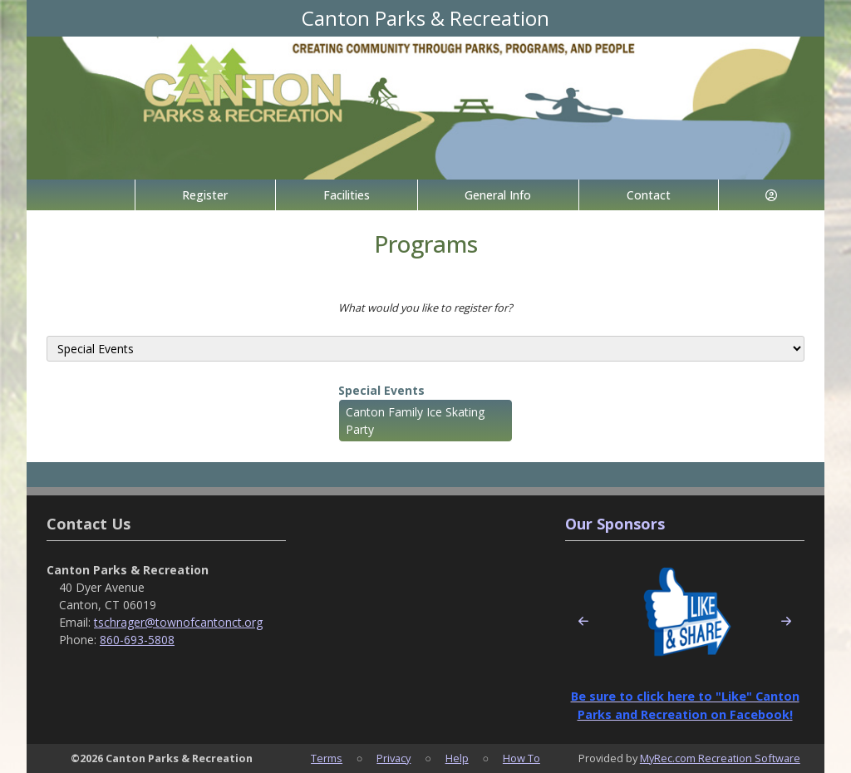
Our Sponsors (615, 524)
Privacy (393, 758)
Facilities (346, 195)
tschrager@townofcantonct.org (178, 622)
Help (457, 758)
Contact (649, 195)
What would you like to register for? (425, 307)
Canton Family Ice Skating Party (415, 420)
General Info (498, 195)
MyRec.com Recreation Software (720, 758)
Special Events (381, 390)
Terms (326, 758)
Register (205, 195)
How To (521, 758)
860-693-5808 (137, 639)
